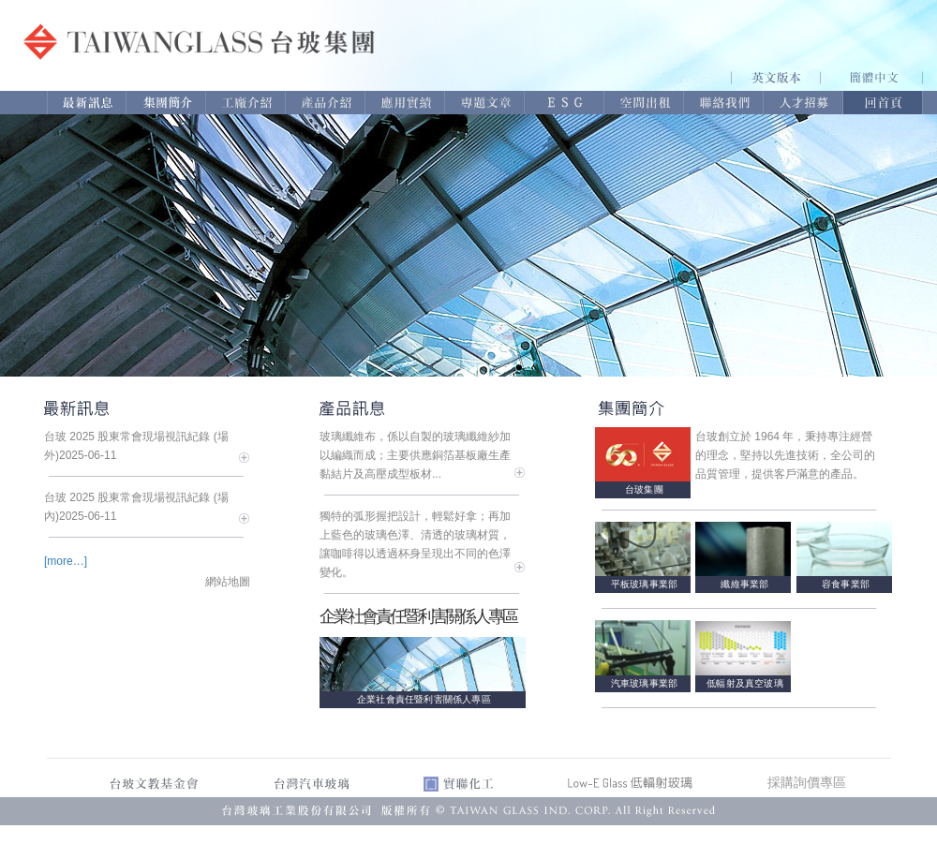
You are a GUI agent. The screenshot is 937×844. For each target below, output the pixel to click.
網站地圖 (227, 581)
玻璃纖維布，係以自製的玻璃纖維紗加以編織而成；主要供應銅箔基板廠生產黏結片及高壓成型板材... (415, 455)
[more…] (65, 561)
